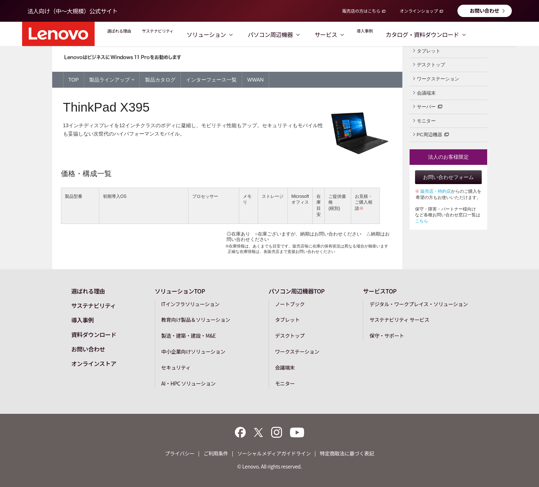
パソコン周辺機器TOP (297, 290)
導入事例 (401, 34)
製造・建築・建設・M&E (188, 335)
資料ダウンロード (93, 334)
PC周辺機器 (431, 134)
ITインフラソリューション (190, 303)
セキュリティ (176, 367)
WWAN (255, 80)
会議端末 (424, 93)
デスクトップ (429, 64)
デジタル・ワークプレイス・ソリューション (418, 303)
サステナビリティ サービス (399, 319)
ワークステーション (436, 79)
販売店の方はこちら (361, 11)
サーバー (427, 106)
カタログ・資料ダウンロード (468, 34)
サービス (360, 34)
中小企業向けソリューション (193, 351)
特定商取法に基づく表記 (347, 453)
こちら (421, 221)
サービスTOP (380, 290)
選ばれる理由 (126, 34)
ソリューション (241, 34)
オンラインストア (93, 363)
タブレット (426, 51)
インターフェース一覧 (211, 80)
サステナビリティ (180, 34)
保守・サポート (386, 335)
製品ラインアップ (111, 79)
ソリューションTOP (180, 290)
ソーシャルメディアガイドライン (274, 453)
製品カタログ (160, 80)
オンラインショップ (419, 11)
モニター (424, 121)
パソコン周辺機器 (305, 34)
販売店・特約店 (435, 191)
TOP (74, 80)
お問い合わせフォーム (448, 177)
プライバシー (179, 453)
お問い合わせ (484, 10)
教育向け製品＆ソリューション (195, 319)
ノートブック (290, 303)
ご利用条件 (215, 453)
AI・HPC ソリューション (188, 383)
